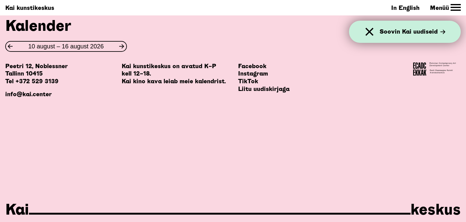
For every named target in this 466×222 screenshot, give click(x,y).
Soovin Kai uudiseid (412, 32)
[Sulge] (369, 31)
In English (405, 7)
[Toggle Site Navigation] (445, 7)
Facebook (252, 66)
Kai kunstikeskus (29, 7)
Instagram (253, 73)
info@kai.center (28, 94)
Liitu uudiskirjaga (264, 88)
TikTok (248, 81)
